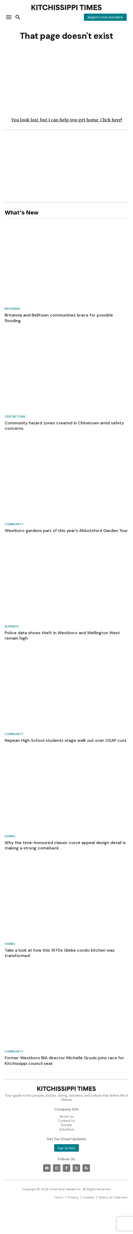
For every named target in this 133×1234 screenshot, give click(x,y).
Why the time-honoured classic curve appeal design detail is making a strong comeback (65, 845)
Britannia (12, 308)
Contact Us (66, 1121)
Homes (10, 836)
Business (12, 626)
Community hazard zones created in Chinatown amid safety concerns (64, 425)
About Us (66, 1116)
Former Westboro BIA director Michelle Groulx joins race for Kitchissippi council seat (64, 1060)
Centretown (15, 416)
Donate (66, 1125)
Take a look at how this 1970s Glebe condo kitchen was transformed (60, 952)
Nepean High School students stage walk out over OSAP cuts (65, 740)
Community (14, 524)
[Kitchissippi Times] (66, 7)
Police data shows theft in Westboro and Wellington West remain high (62, 635)
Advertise (66, 1129)
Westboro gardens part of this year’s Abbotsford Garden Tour (66, 530)
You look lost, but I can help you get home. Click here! (66, 120)
